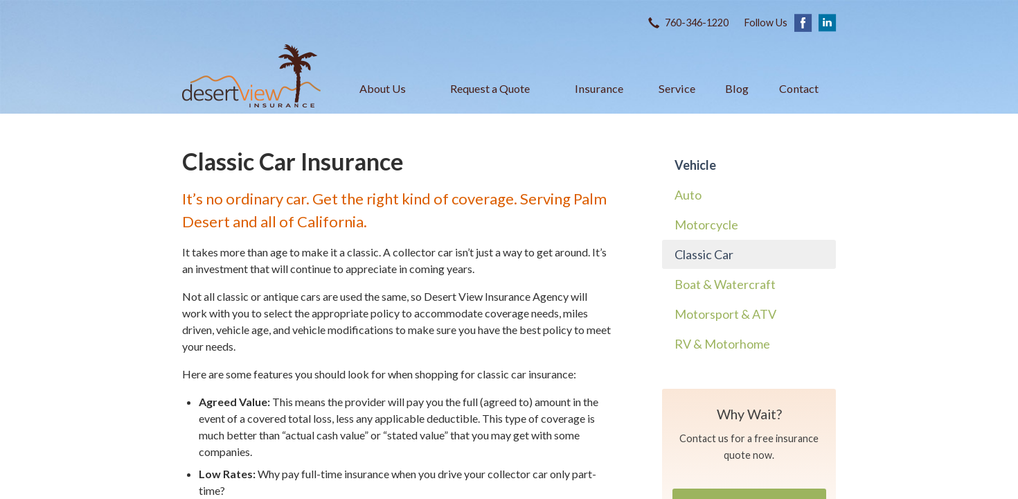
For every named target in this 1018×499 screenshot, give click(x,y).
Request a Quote (490, 88)
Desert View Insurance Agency (251, 75)
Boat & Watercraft (725, 284)
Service (677, 88)
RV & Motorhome (722, 343)
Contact (799, 88)
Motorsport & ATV (725, 314)
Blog (737, 88)
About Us (382, 88)
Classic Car (704, 254)
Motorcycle (706, 224)
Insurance (599, 88)
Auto (688, 194)
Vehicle (695, 165)
